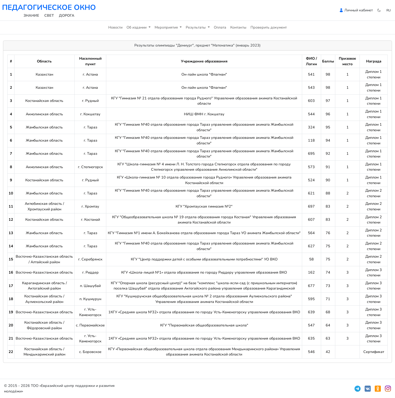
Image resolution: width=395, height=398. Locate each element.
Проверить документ (269, 27)
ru (388, 10)
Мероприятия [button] (167, 27)
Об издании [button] (137, 27)
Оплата (220, 27)
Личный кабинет (358, 10)
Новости (115, 27)
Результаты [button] (196, 27)
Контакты (238, 27)
